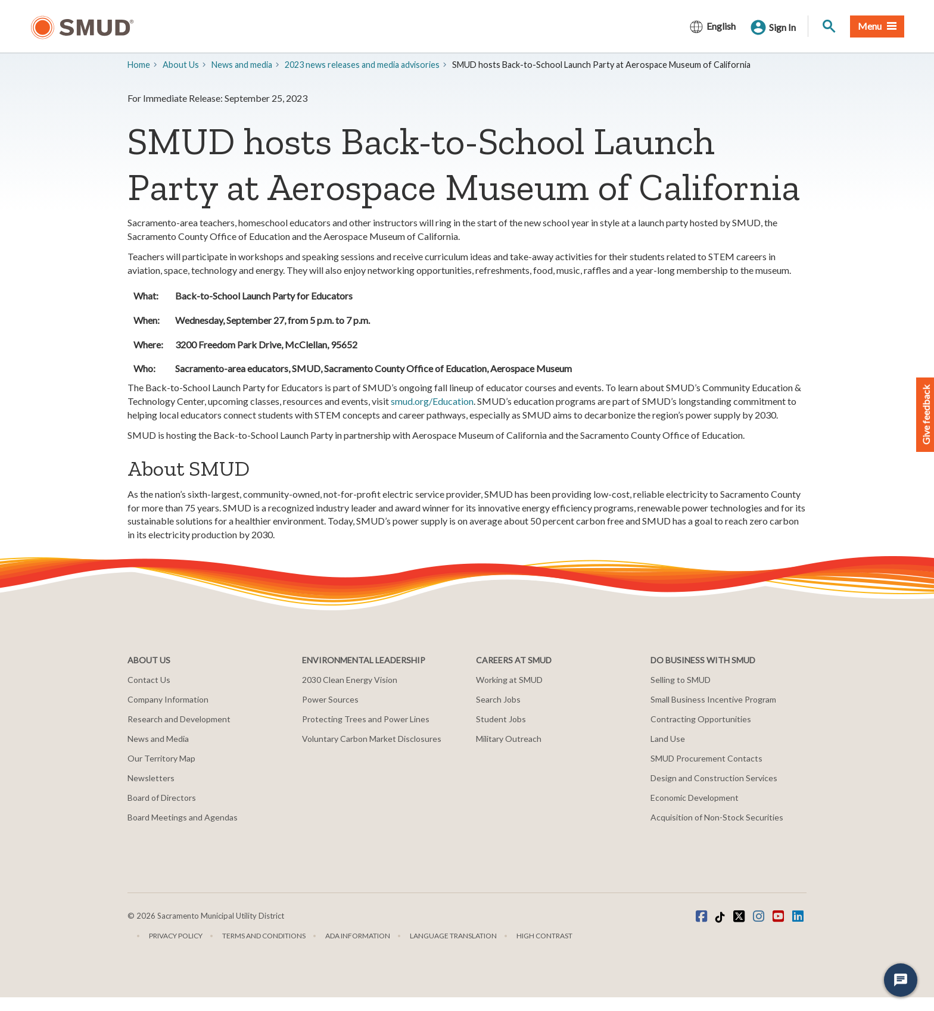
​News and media (241, 65)
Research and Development (179, 719)
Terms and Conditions (264, 935)
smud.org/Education (432, 401)
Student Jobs (501, 719)
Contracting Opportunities (700, 719)
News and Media (158, 739)
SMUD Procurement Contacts (706, 758)
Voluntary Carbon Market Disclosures (371, 739)
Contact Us (148, 680)
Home (138, 65)
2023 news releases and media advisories (362, 65)
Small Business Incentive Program (713, 699)
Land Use (667, 739)
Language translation (453, 935)
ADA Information (357, 935)
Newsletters (151, 778)
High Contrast (544, 935)
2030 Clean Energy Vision (349, 680)
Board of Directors (161, 797)
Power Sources (330, 699)
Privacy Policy (176, 935)
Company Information (167, 699)
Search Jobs (498, 699)
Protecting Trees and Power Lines (365, 719)
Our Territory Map (161, 758)
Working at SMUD (509, 680)
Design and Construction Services (713, 778)
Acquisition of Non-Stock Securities (716, 817)
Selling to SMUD (680, 680)
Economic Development (694, 797)
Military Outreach (508, 739)
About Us (181, 65)
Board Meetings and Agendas (182, 817)
